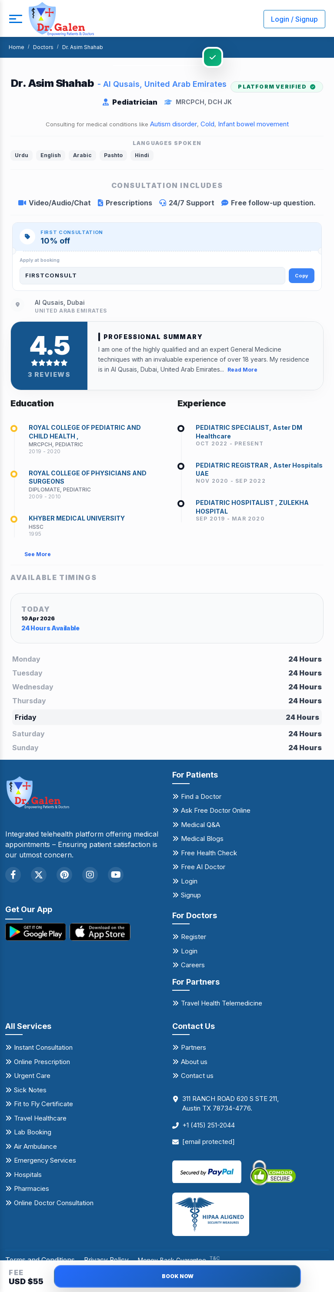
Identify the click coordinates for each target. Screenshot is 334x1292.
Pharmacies (31, 1190)
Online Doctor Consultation (54, 1204)
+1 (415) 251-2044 (208, 1127)
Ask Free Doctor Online (215, 812)
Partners (193, 1049)
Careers (193, 966)
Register (193, 938)
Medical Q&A (200, 826)
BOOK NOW (178, 1276)
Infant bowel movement (253, 124)
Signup (191, 897)
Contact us (197, 1077)
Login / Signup (294, 19)
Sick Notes (30, 1092)
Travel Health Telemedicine (221, 1005)
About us (194, 1063)
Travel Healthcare (40, 1120)
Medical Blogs (202, 840)
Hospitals (28, 1176)
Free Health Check (209, 854)
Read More (242, 369)
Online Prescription (42, 1063)
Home (16, 47)
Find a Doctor (201, 798)
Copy (301, 276)
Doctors (43, 47)
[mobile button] (15, 19)
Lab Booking (32, 1134)
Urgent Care (32, 1077)
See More (37, 556)
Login (189, 882)
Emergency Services (45, 1162)
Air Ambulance (35, 1148)
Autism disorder (173, 124)
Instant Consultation (43, 1049)
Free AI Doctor (203, 868)
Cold (207, 124)
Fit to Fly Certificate (43, 1105)
